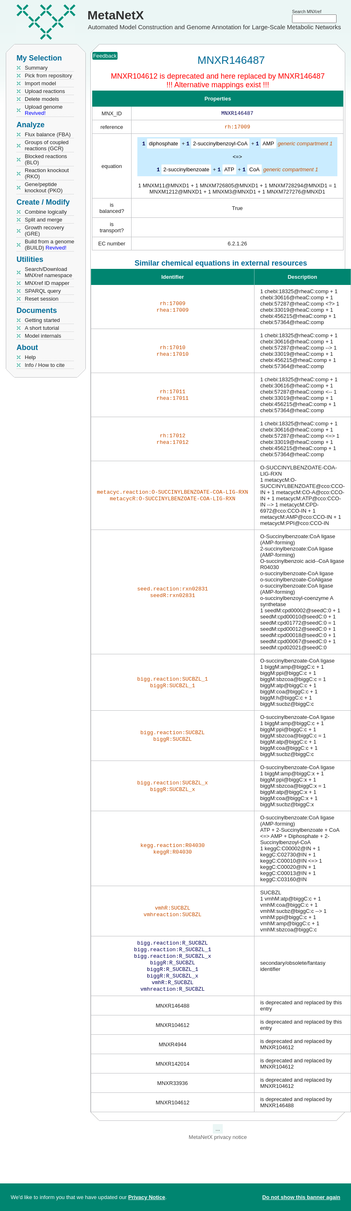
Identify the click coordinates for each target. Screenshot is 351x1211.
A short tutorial (42, 328)
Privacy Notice (146, 1197)
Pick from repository (48, 75)
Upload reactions (45, 91)
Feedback (105, 56)
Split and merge (43, 220)
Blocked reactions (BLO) (46, 159)
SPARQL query (43, 291)
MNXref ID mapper (47, 283)
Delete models (42, 99)
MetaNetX (115, 15)
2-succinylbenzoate (186, 171)
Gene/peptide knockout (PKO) (44, 187)
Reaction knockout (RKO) (47, 173)
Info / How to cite (45, 365)
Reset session (42, 299)
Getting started (42, 320)
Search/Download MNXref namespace (48, 272)
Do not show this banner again (301, 1197)
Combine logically (46, 212)
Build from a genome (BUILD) (49, 244)
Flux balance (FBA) (48, 134)
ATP (229, 171)
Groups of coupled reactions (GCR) (46, 145)
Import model (40, 83)
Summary (36, 68)
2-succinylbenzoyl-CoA (220, 145)
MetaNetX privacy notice (218, 1144)
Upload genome (44, 110)
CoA (254, 171)
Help (30, 357)
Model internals (43, 336)
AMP (268, 145)
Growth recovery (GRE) (44, 230)
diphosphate (163, 145)
